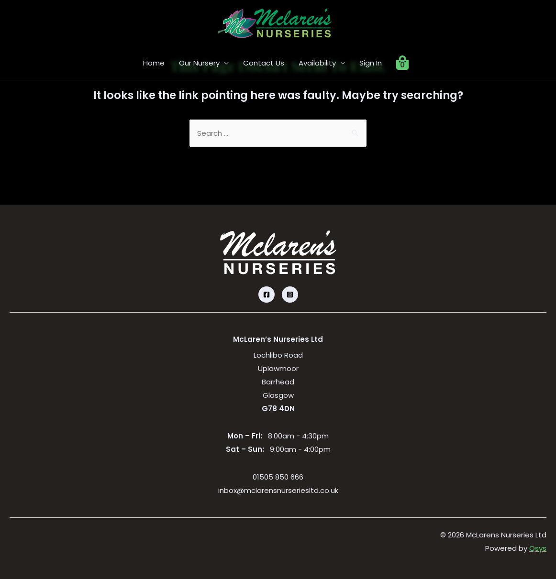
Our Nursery (199, 63)
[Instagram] (290, 294)
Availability (317, 63)
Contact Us (263, 63)
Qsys (537, 548)
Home (154, 63)
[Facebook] (266, 294)
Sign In (370, 63)
